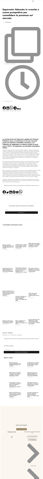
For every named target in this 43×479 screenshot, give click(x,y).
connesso (9, 335)
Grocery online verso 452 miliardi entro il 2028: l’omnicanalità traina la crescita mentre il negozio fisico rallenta (34, 321)
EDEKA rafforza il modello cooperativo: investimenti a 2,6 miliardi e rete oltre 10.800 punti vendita (34, 245)
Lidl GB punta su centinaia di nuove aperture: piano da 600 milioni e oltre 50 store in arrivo (21, 246)
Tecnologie (13, 63)
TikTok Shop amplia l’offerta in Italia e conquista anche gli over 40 (33, 295)
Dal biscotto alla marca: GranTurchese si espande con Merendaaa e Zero (8, 322)
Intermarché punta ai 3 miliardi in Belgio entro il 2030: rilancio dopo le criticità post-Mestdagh (8, 270)
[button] (4, 107)
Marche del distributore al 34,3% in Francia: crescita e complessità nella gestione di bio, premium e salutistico (8, 293)
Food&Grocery (7, 63)
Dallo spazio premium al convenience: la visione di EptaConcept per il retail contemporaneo (34, 270)
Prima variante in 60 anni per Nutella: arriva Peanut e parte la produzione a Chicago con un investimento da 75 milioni (21, 270)
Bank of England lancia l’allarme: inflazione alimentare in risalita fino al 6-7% (21, 322)
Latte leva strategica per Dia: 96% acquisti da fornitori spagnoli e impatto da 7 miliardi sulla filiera (21, 298)
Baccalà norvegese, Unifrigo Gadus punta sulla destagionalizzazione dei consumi (8, 246)
